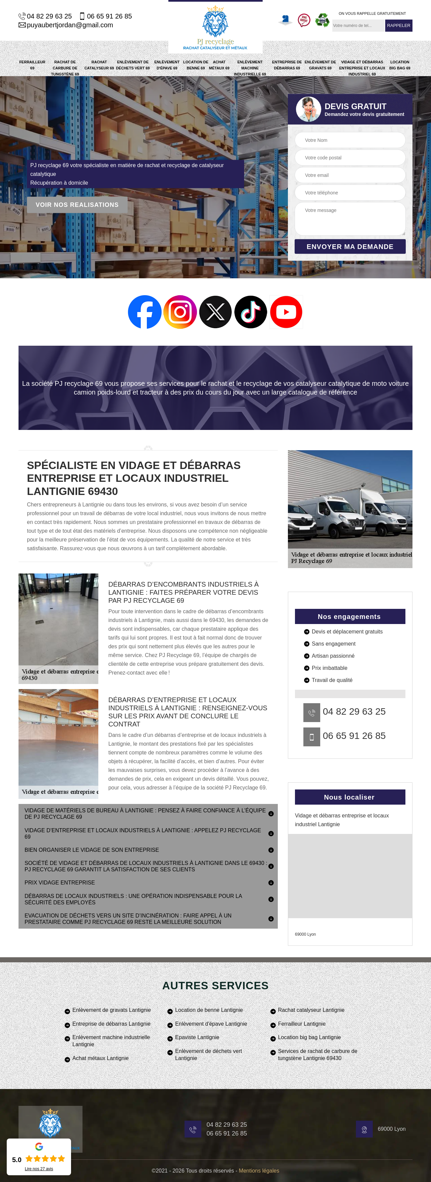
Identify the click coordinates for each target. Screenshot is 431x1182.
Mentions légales (259, 1171)
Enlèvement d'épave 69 (166, 65)
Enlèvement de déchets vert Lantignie (208, 1054)
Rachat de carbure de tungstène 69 (65, 68)
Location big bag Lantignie (309, 1037)
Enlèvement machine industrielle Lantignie (111, 1040)
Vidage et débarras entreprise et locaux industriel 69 (362, 68)
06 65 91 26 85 (105, 16)
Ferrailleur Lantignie (302, 1024)
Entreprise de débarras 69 (287, 65)
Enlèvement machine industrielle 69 (250, 68)
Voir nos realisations (77, 204)
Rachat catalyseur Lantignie (311, 1010)
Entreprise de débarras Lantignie (111, 1024)
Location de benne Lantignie (209, 1010)
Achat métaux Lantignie (100, 1058)
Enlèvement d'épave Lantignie (211, 1024)
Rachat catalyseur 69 (99, 65)
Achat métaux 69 (219, 65)
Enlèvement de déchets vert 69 (133, 65)
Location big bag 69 (399, 65)
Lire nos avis (39, 1169)
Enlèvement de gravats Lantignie (111, 1010)
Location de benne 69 (195, 65)
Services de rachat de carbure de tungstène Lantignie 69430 (318, 1054)
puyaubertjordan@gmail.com (66, 25)
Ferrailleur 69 (32, 65)
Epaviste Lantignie (197, 1037)
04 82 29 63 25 (45, 16)
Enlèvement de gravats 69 (320, 65)
